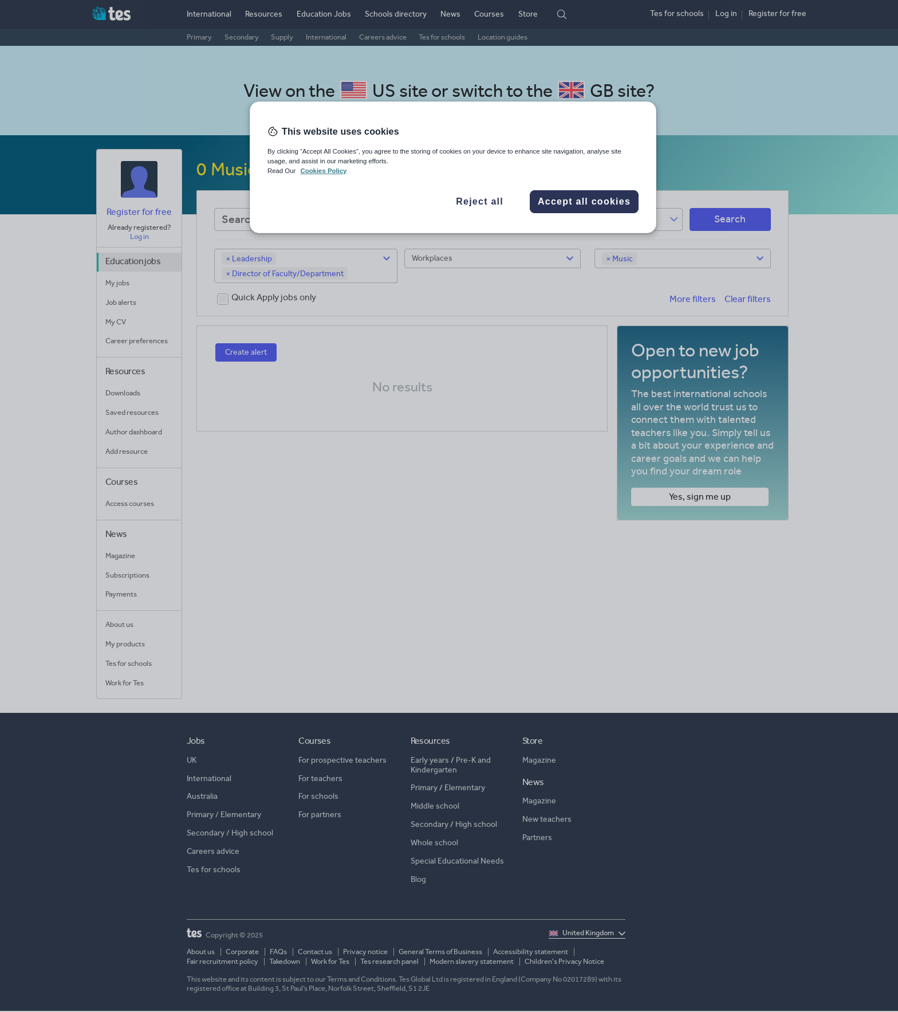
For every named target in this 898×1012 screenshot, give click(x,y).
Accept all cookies (584, 201)
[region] (453, 167)
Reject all (479, 201)
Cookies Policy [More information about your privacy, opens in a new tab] (323, 170)
